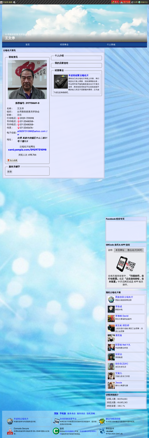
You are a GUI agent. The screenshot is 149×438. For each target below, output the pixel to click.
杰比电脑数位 (70, 431)
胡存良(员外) (121, 363)
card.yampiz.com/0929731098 (27, 149)
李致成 (118, 306)
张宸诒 (118, 354)
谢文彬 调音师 (122, 325)
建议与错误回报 (113, 419)
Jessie (118, 382)
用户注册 (125, 2)
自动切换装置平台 (68, 419)
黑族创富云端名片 (124, 297)
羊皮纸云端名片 (21, 419)
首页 (28, 44)
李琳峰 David (121, 316)
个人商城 (111, 44)
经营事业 (64, 44)
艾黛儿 (118, 373)
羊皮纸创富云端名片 (78, 75)
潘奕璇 (118, 335)
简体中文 (144, 2)
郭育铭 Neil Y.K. (123, 344)
